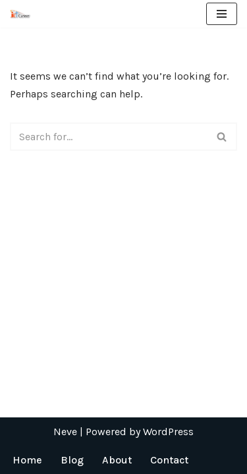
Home (27, 460)
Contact (169, 460)
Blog (72, 460)
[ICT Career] (20, 13)
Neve (65, 431)
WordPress (168, 431)
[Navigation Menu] (221, 14)
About (117, 460)
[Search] (108, 136)
